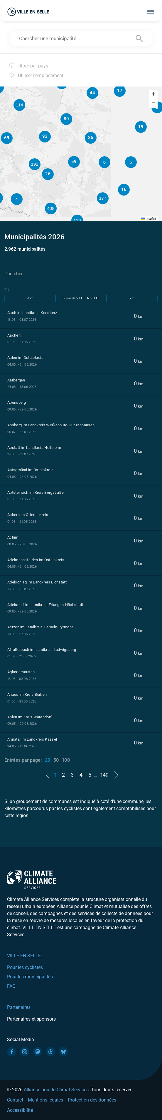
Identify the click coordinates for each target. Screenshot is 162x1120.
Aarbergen (16, 380)
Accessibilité (20, 1110)
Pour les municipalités (30, 977)
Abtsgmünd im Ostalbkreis (30, 470)
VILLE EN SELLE (24, 955)
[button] (131, 162)
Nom (29, 298)
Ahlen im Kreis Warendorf (29, 717)
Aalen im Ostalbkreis (25, 357)
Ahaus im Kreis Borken (27, 694)
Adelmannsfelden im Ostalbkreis (35, 560)
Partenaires (19, 1007)
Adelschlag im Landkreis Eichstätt (37, 582)
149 (104, 775)
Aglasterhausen (21, 672)
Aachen (14, 335)
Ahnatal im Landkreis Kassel (32, 739)
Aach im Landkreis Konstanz (32, 312)
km (132, 298)
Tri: (7, 290)
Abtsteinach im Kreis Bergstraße (35, 492)
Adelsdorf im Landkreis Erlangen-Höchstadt (45, 605)
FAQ (11, 986)
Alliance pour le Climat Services (56, 1089)
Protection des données (92, 1100)
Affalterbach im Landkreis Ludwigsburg (41, 649)
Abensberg (16, 402)
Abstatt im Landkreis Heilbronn (34, 447)
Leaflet (148, 219)
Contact (15, 1100)
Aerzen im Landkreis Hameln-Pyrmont (40, 627)
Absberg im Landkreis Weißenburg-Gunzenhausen (51, 425)
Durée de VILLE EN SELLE (81, 298)
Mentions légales (45, 1100)
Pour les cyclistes (25, 967)
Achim (12, 537)
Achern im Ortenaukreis (27, 515)
